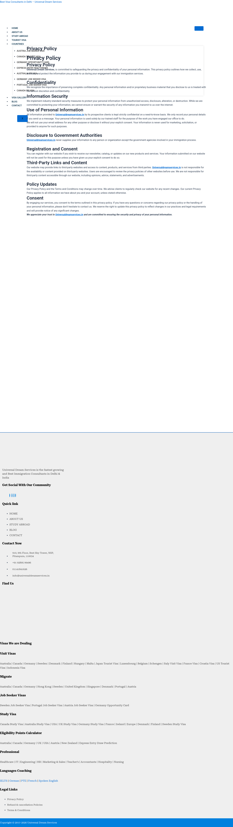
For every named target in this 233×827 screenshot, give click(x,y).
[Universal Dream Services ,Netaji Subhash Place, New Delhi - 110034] (24, 604)
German (14, 780)
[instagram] (12, 495)
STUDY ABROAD (20, 36)
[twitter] (14, 495)
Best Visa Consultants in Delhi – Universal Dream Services (31, 1)
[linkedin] (15, 495)
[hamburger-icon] (199, 28)
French (32, 780)
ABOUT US (17, 32)
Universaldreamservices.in (69, 214)
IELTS (3, 780)
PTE (23, 780)
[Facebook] (9, 495)
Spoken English (48, 780)
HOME (15, 28)
